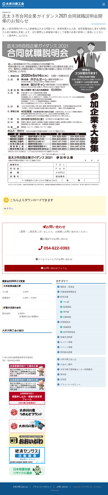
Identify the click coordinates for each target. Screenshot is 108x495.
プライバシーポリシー (70, 384)
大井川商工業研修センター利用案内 (76, 369)
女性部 (63, 379)
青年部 (63, 374)
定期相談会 (65, 322)
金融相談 (67, 327)
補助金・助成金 (67, 287)
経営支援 (64, 297)
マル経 (66, 302)
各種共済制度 (66, 337)
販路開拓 (67, 307)
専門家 (66, 312)
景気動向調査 (66, 352)
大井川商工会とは (68, 359)
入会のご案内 (66, 364)
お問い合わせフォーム (54, 268)
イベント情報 (66, 347)
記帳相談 (67, 317)
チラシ (9, 208)
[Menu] (103, 4)
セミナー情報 (66, 342)
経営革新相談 (69, 332)
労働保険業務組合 (68, 292)
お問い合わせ (62, 487)
